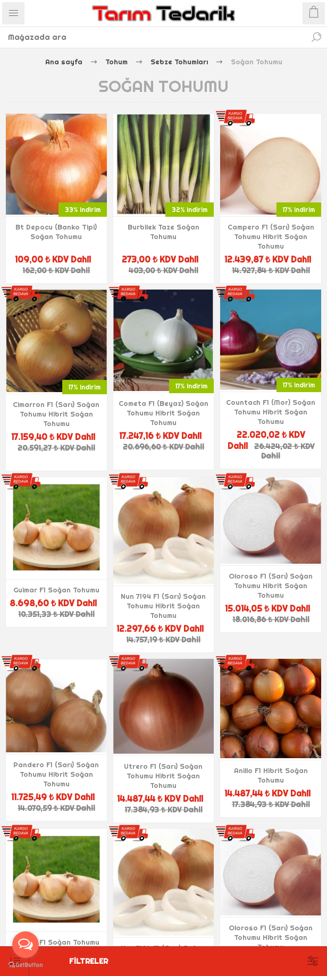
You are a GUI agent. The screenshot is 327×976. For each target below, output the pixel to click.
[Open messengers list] (25, 944)
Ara (316, 37)
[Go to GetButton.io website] (26, 965)
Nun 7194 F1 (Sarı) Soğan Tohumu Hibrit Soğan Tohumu (163, 605)
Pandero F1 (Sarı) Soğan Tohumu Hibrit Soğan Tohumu (56, 774)
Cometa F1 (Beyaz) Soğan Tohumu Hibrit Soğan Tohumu (163, 413)
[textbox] (153, 37)
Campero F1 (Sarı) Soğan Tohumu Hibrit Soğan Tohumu (271, 236)
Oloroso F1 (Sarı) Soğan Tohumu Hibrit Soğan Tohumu (271, 585)
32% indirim (189, 210)
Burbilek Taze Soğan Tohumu (163, 232)
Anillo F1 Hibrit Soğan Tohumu (271, 775)
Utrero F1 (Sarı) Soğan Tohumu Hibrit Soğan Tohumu (163, 776)
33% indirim (82, 210)
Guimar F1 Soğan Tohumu (56, 589)
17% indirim (299, 210)
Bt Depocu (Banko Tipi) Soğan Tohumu (56, 232)
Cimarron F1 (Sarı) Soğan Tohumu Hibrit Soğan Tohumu (56, 414)
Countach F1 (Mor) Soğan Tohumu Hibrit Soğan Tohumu (270, 412)
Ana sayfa (63, 61)
